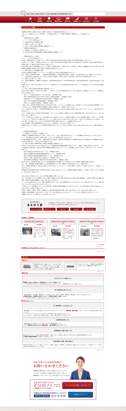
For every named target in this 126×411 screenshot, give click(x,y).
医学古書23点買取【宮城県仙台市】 (34, 221)
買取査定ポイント (49, 209)
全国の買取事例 (90, 209)
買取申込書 (74, 310)
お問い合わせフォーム (45, 284)
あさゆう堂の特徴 (36, 209)
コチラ (64, 123)
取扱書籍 (76, 209)
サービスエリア (26, 27)
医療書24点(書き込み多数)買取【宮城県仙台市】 (63, 222)
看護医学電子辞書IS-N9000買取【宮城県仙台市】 (92, 222)
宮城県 (33, 27)
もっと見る (101, 244)
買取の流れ (63, 209)
